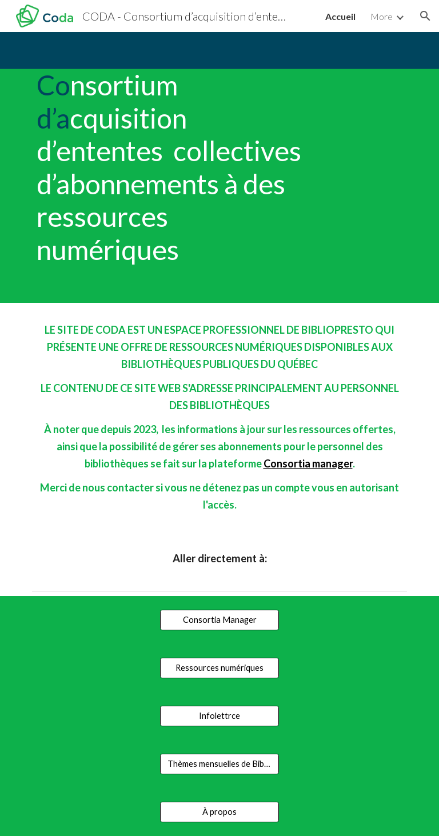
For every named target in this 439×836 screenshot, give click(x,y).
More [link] (381, 16)
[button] (425, 16)
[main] (171, 167)
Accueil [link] (340, 16)
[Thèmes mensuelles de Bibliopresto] (219, 764)
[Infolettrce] (219, 716)
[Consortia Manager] (219, 620)
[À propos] (219, 812)
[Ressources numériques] (219, 668)
